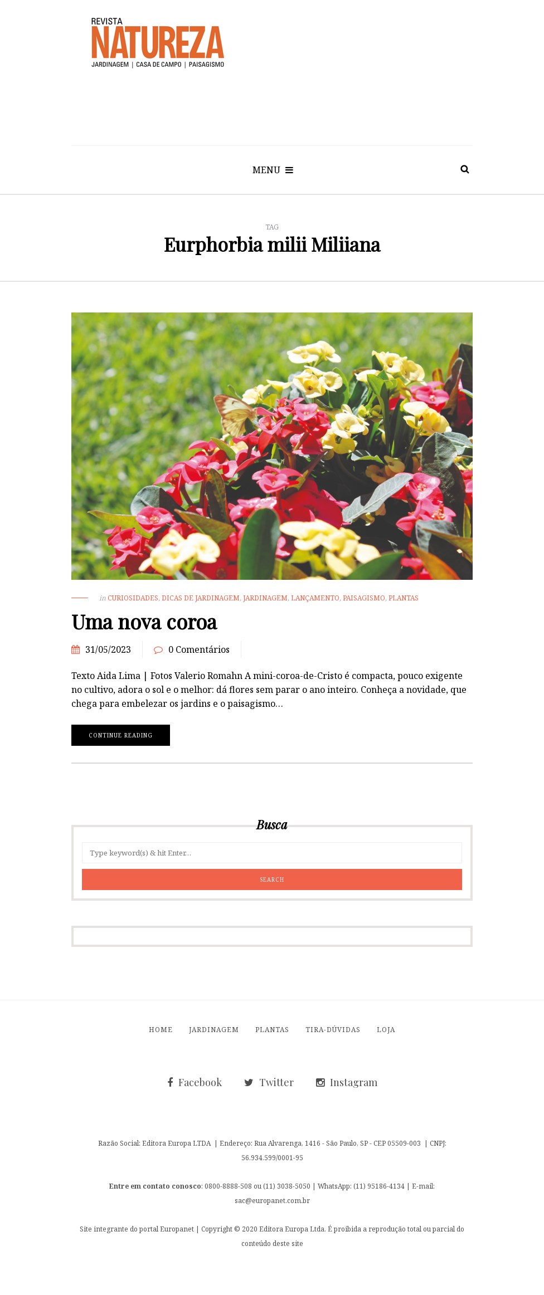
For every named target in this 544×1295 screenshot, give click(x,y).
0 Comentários (199, 649)
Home (161, 1029)
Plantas (403, 598)
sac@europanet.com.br (272, 1200)
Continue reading (121, 735)
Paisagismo (364, 598)
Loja (386, 1029)
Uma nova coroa (144, 621)
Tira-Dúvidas (333, 1029)
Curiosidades (133, 598)
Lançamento (315, 598)
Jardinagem (265, 598)
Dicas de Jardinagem (201, 598)
